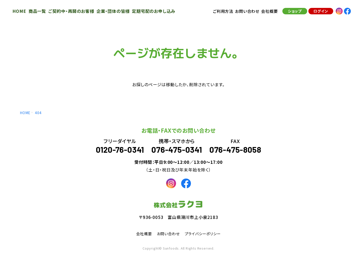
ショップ (293, 12)
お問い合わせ (167, 233)
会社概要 (142, 233)
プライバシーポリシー (204, 233)
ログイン (319, 12)
